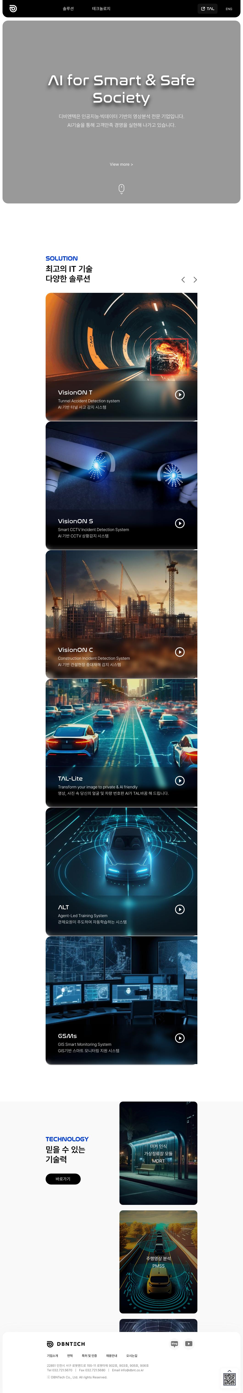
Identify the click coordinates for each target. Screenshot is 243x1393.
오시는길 (131, 1356)
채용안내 (111, 1356)
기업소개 (52, 1356)
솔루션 (68, 8)
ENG (229, 9)
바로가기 (63, 1179)
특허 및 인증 (89, 1356)
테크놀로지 (101, 8)
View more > (121, 164)
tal (210, 8)
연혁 (70, 1356)
